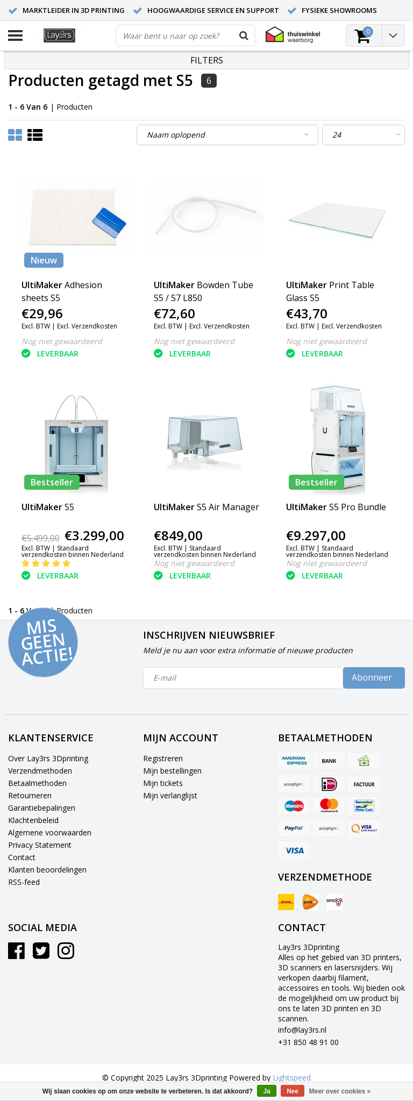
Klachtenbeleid (33, 820)
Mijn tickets (163, 783)
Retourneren (30, 795)
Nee (292, 1091)
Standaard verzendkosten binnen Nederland (73, 551)
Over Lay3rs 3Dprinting (48, 758)
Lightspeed (292, 1078)
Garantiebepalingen (41, 808)
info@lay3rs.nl (302, 1030)
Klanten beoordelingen (47, 869)
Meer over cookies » (340, 1091)
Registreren (163, 758)
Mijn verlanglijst (170, 795)
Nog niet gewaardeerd (62, 341)
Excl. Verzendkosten (87, 326)
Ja (266, 1091)
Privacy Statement (40, 845)
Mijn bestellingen (172, 771)
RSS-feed (24, 882)
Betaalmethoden (37, 783)
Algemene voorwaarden (49, 832)
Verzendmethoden (40, 771)
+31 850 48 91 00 (308, 1042)
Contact (21, 857)
